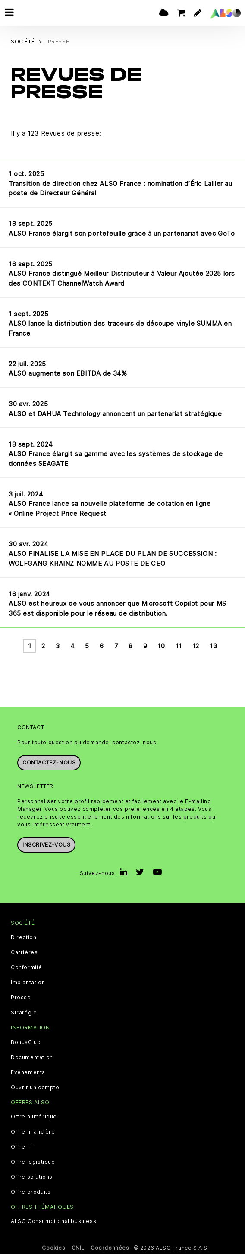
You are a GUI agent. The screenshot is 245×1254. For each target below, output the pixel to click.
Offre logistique (33, 1161)
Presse (21, 997)
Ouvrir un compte (35, 1087)
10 (161, 645)
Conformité (26, 967)
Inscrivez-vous (46, 844)
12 (195, 645)
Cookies (53, 1247)
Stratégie (24, 1012)
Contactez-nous (48, 762)
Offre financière (33, 1131)
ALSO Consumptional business (53, 1221)
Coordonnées (110, 1247)
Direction (23, 937)
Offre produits (30, 1191)
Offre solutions (32, 1176)
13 (213, 645)
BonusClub (26, 1041)
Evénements (28, 1072)
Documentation (32, 1057)
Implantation (28, 982)
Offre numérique (34, 1116)
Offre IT (21, 1146)
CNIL (78, 1247)
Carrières (24, 952)
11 (179, 645)
